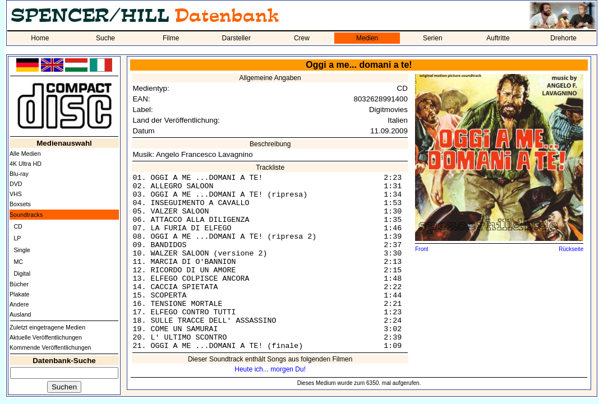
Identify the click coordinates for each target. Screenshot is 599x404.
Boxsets (20, 204)
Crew (302, 38)
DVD (16, 183)
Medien (367, 38)
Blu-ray (19, 173)
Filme (171, 38)
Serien (433, 38)
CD (17, 226)
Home (40, 38)
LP (17, 238)
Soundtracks (26, 214)
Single (21, 250)
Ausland (20, 314)
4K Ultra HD (26, 163)
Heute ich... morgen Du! (270, 369)
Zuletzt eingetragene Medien (47, 327)
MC (18, 261)
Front (421, 249)
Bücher (19, 284)
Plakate (20, 294)
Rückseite (571, 249)
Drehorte (563, 38)
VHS (16, 194)
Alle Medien (25, 153)
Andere (19, 304)
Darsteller (236, 38)
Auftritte (497, 38)
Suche (105, 38)
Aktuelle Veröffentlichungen (46, 337)
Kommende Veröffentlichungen (50, 347)
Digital (21, 273)
